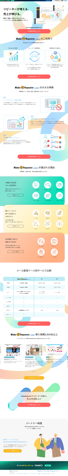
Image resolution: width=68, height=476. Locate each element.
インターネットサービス (12, 473)
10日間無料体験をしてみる (34, 31)
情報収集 (39, 473)
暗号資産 (46, 473)
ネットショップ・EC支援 (18, 473)
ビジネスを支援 (23, 473)
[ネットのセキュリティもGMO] (7, 0)
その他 (53, 473)
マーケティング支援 (32, 473)
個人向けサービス (49, 473)
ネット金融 (42, 473)
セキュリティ (27, 473)
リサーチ (36, 473)
